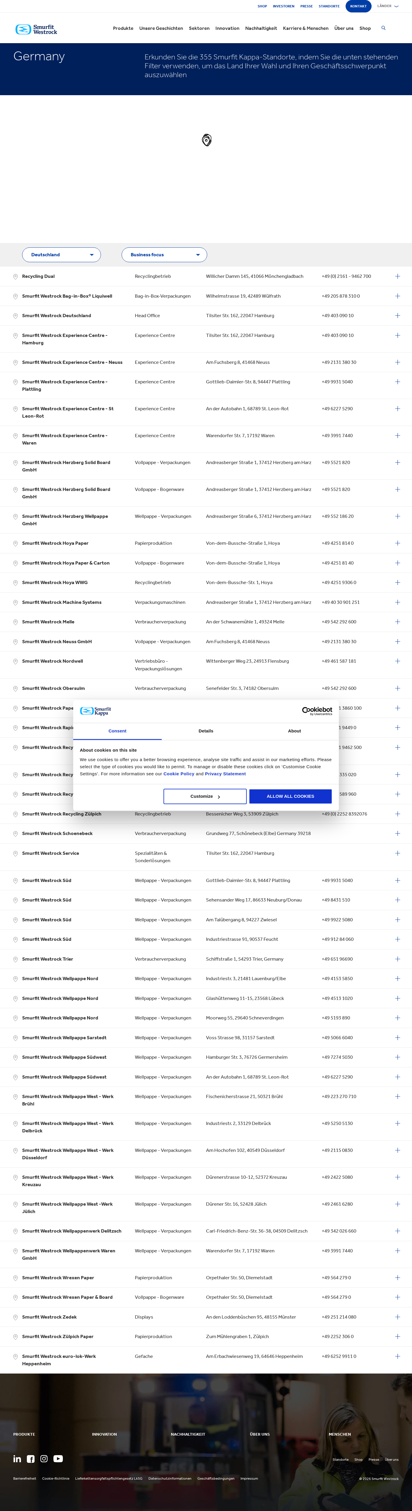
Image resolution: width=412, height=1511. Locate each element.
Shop (262, 6)
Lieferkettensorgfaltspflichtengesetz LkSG (109, 1478)
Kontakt (358, 6)
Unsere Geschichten (161, 28)
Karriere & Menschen (305, 28)
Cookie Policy (179, 773)
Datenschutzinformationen (170, 1478)
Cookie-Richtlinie (55, 1478)
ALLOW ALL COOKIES (290, 796)
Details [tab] (206, 730)
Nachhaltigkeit (261, 28)
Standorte (329, 6)
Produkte (123, 28)
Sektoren (199, 28)
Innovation (227, 28)
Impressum (249, 1478)
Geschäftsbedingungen (216, 1478)
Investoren (284, 6)
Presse (306, 6)
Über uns (344, 28)
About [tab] (294, 730)
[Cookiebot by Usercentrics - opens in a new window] (306, 711)
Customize (205, 796)
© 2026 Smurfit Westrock (379, 1479)
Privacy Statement (225, 773)
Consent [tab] (118, 730)
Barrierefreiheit (24, 1478)
